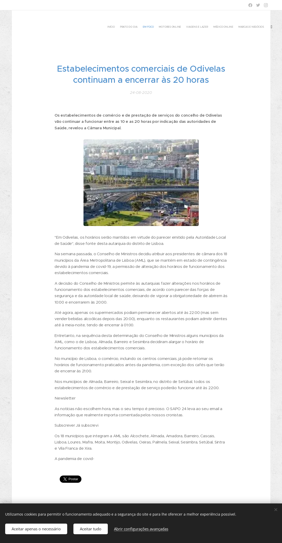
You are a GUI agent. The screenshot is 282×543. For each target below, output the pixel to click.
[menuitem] (237, 27)
